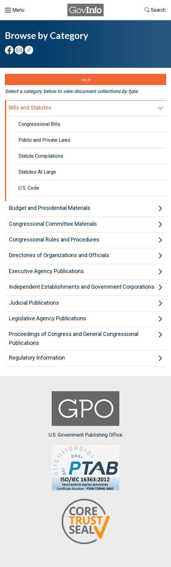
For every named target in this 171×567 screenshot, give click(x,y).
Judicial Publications (34, 302)
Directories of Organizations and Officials (59, 255)
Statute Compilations (40, 156)
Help (86, 79)
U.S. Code (28, 188)
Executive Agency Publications (46, 271)
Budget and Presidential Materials (49, 208)
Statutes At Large (37, 172)
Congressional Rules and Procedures (54, 239)
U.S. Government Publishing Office (85, 414)
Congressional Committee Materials (53, 224)
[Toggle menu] (14, 10)
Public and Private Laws (44, 140)
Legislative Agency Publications (47, 318)
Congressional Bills (39, 124)
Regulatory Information (37, 357)
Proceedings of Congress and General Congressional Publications (73, 338)
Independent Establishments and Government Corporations (81, 287)
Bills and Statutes (30, 107)
